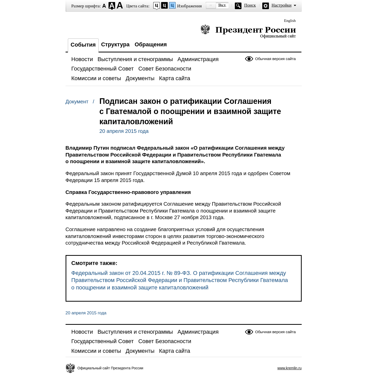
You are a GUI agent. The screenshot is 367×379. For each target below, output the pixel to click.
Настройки (282, 5)
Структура (115, 44)
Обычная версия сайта (275, 59)
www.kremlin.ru (290, 368)
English (290, 21)
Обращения (151, 44)
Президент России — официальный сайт (248, 31)
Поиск (250, 5)
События (83, 44)
